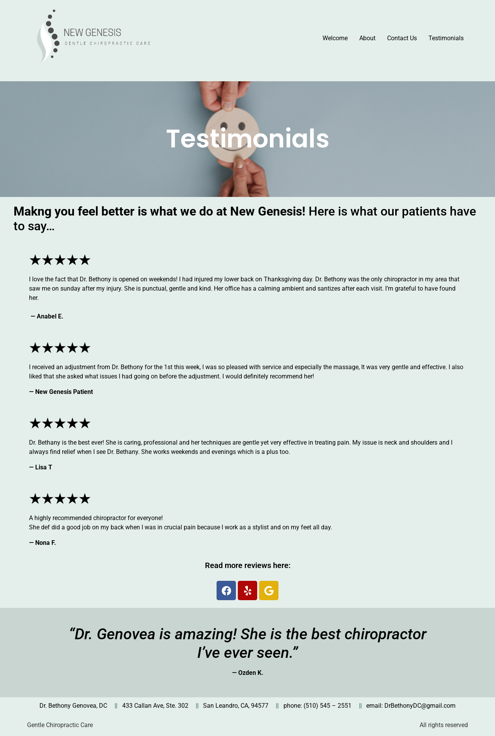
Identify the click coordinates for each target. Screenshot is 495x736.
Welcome (335, 38)
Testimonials (446, 38)
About (367, 38)
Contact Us (402, 38)
